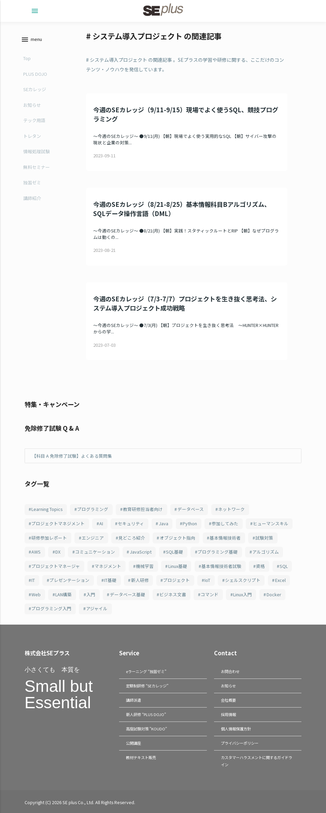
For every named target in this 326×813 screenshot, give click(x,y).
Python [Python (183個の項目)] (190, 523)
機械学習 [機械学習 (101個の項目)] (145, 566)
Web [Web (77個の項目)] (36, 594)
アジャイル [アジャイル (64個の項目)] (97, 608)
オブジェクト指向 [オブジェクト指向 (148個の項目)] (177, 537)
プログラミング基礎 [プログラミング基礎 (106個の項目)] (218, 551)
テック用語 (34, 120)
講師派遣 (133, 699)
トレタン (32, 136)
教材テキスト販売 (141, 755)
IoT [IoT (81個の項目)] (207, 580)
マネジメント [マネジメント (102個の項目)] (108, 566)
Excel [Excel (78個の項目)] (280, 580)
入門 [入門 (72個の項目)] (90, 594)
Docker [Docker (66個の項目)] (274, 594)
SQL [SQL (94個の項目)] (284, 566)
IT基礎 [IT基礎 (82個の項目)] (110, 580)
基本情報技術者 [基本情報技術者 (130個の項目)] (225, 537)
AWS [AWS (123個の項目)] (36, 551)
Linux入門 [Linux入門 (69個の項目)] (242, 594)
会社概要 (228, 699)
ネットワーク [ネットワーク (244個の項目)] (231, 509)
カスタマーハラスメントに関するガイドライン (256, 759)
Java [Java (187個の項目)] (163, 523)
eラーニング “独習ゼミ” (146, 671)
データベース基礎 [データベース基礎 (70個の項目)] (127, 594)
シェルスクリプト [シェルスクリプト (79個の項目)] (242, 580)
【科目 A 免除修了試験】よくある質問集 (72, 456)
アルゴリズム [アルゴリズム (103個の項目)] (265, 551)
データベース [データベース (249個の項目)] (191, 509)
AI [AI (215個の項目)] (101, 523)
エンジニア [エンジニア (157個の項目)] (93, 537)
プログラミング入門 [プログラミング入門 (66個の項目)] (51, 608)
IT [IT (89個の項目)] (33, 580)
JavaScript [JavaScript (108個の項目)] (141, 551)
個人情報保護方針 (236, 727)
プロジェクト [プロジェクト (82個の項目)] (176, 580)
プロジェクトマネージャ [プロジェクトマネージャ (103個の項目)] (55, 566)
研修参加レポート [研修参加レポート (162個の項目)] (49, 537)
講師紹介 (32, 198)
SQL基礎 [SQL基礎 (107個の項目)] (174, 551)
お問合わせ (230, 671)
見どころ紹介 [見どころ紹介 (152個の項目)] (131, 537)
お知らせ (32, 105)
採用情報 (228, 713)
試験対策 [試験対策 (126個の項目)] (264, 537)
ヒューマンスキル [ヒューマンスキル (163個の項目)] (270, 523)
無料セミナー (36, 167)
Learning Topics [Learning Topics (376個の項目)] (46, 509)
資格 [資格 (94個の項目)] (260, 566)
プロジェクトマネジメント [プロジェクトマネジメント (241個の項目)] (58, 523)
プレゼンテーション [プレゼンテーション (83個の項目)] (69, 580)
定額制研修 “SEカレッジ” (147, 685)
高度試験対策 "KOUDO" (146, 727)
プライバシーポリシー (239, 741)
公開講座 (133, 741)
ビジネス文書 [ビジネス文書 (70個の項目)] (172, 594)
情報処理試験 (36, 151)
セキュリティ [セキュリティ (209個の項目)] (131, 523)
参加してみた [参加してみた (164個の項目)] (225, 523)
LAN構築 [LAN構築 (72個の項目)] (63, 594)
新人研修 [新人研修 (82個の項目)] (140, 580)
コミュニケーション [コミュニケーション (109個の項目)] (95, 551)
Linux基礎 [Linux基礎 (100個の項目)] (177, 566)
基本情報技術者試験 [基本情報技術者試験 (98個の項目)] (221, 566)
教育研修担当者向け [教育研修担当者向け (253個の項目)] (143, 509)
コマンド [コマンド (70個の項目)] (209, 594)
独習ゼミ (32, 182)
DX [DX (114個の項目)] (57, 551)
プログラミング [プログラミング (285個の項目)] (92, 509)
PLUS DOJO (35, 74)
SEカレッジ (34, 89)
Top (27, 58)
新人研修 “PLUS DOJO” (146, 713)
